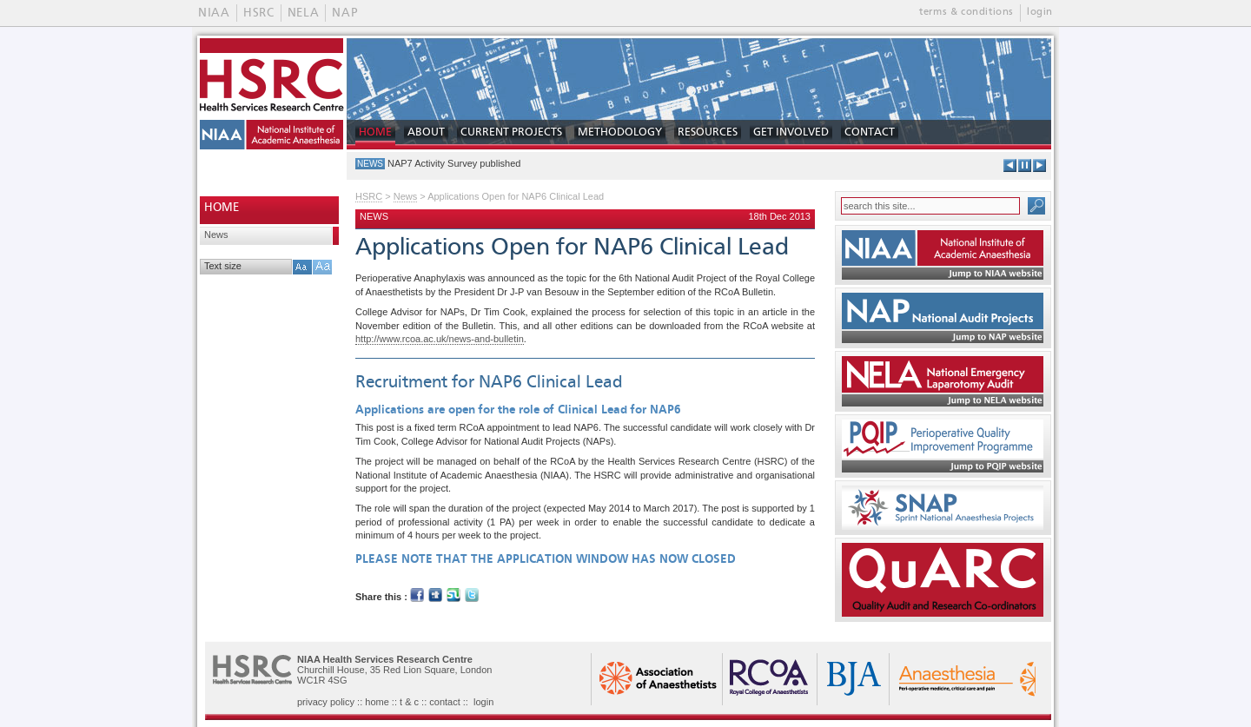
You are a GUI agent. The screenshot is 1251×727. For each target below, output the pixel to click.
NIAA (214, 13)
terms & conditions (966, 12)
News (216, 234)
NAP (344, 13)
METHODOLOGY (620, 132)
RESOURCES (708, 132)
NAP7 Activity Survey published (453, 163)
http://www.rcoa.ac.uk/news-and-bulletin (439, 339)
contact (444, 702)
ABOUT (426, 132)
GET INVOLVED (791, 132)
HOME (375, 132)
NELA (304, 13)
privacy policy (325, 702)
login (1040, 12)
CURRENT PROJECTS (511, 132)
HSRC (259, 13)
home (377, 702)
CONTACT (869, 132)
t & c (409, 702)
